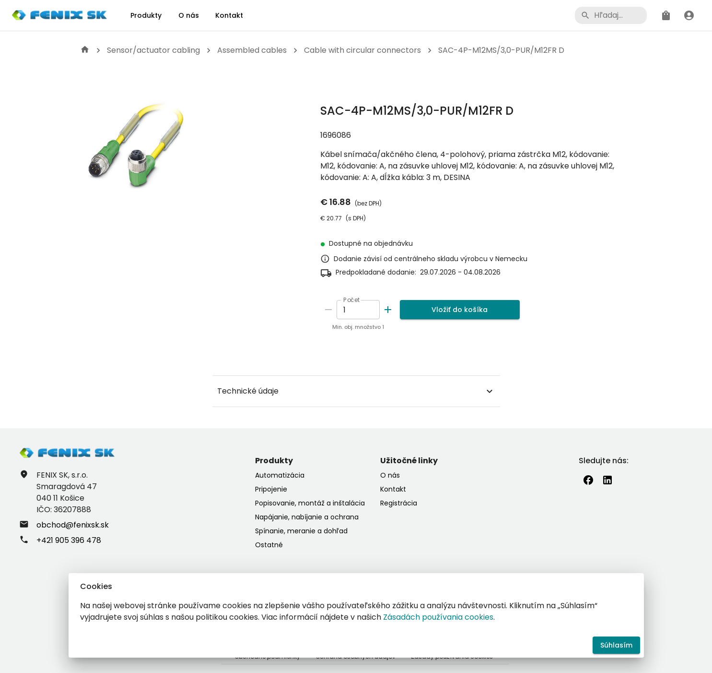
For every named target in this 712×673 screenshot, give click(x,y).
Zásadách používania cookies (438, 617)
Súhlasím (616, 645)
